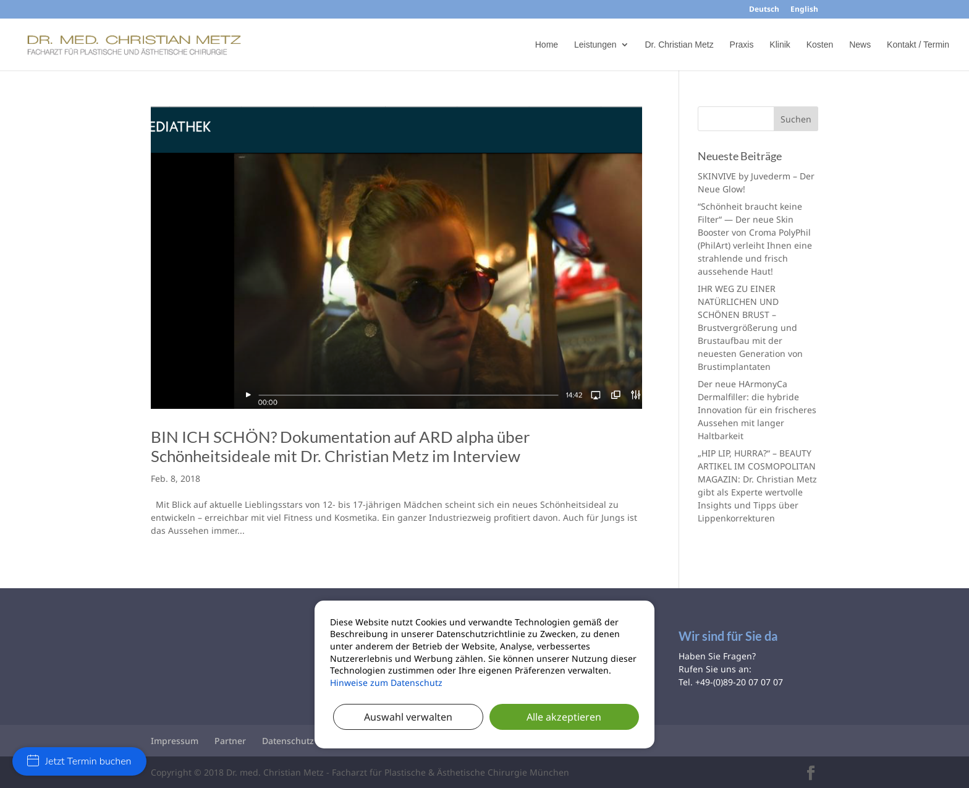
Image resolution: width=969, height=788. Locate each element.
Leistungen (595, 44)
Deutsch (764, 10)
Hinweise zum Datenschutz (386, 682)
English (804, 10)
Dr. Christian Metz (679, 44)
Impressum (174, 741)
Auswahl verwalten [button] (408, 717)
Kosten (820, 44)
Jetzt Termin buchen (79, 761)
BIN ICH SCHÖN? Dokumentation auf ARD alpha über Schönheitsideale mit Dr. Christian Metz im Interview (340, 446)
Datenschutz (288, 741)
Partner (230, 741)
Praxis (742, 44)
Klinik (779, 44)
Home (546, 44)
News (860, 44)
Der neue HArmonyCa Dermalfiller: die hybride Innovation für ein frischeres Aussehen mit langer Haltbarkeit (757, 410)
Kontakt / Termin (918, 44)
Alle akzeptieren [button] (564, 717)
